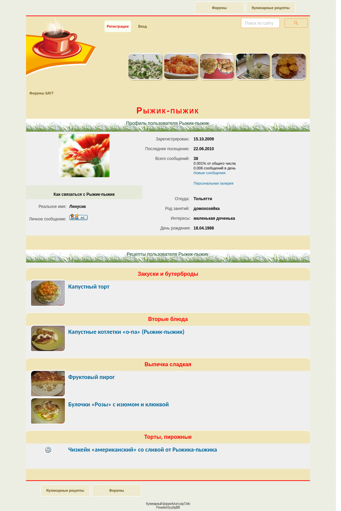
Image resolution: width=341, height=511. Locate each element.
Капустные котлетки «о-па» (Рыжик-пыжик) (126, 331)
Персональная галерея (214, 183)
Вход (142, 26)
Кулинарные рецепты (271, 7)
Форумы (219, 7)
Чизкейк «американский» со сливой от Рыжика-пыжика (142, 449)
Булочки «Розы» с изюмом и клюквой (118, 404)
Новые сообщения (209, 173)
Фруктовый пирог (91, 377)
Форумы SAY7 (41, 93)
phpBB (175, 507)
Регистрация (118, 26)
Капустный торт (88, 286)
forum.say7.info (181, 504)
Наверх (312, 498)
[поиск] (259, 23)
